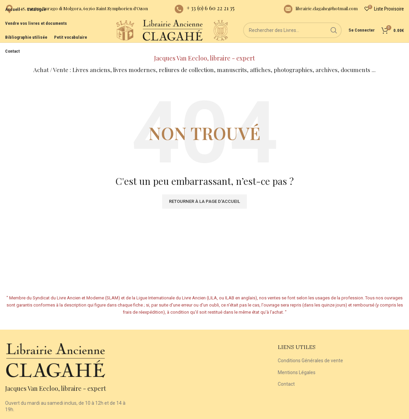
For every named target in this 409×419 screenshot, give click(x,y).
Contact (286, 375)
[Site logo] (105, 37)
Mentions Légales (297, 364)
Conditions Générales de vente (310, 352)
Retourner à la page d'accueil (204, 192)
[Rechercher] (292, 37)
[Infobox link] (76, 10)
